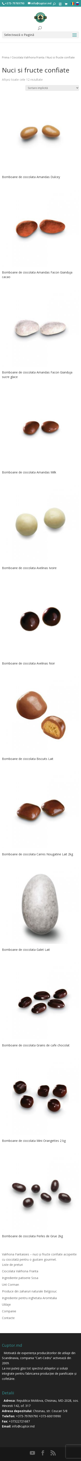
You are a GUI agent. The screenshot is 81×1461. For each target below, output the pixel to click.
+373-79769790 (27, 1416)
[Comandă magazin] (52, 88)
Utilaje (6, 1304)
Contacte (8, 1318)
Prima (5, 57)
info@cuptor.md (23, 1426)
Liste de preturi (12, 1265)
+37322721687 (19, 1421)
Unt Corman (10, 1284)
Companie (9, 1311)
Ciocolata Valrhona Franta (28, 57)
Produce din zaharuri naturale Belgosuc (29, 1291)
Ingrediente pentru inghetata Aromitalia (29, 1298)
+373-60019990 (50, 1416)
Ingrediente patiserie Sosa (20, 1278)
